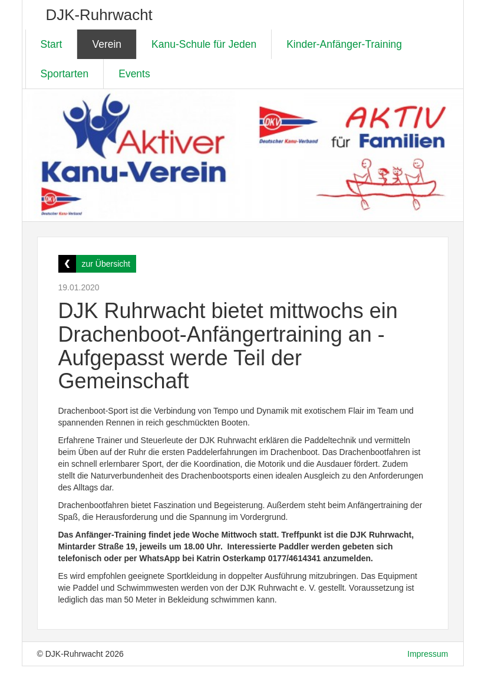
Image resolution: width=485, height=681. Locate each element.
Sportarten (65, 74)
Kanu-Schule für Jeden (203, 44)
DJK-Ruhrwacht (99, 14)
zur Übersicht (106, 264)
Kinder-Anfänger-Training (344, 44)
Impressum (427, 654)
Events (134, 74)
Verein (106, 44)
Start (51, 44)
